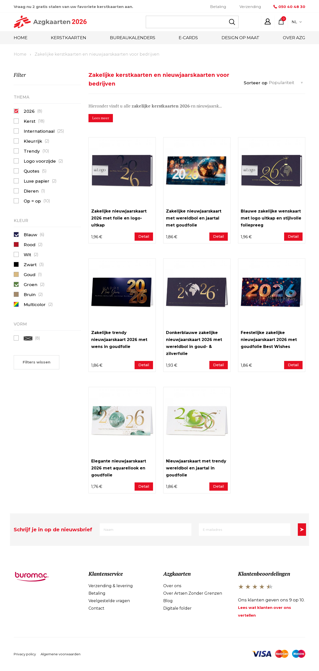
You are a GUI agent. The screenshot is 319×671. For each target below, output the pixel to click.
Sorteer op (255, 82)
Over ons (172, 586)
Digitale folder (177, 608)
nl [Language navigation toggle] (297, 21)
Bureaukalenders (132, 37)
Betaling (218, 6)
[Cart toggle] (281, 21)
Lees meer (101, 117)
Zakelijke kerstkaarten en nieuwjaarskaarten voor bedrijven (97, 54)
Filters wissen (36, 362)
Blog (168, 601)
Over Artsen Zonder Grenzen (192, 593)
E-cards (188, 37)
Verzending (250, 6)
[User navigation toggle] (267, 21)
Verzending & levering (110, 586)
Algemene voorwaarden (60, 655)
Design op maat (240, 37)
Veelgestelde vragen (109, 601)
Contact (96, 608)
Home (20, 37)
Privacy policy (25, 655)
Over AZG (294, 37)
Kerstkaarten (68, 37)
